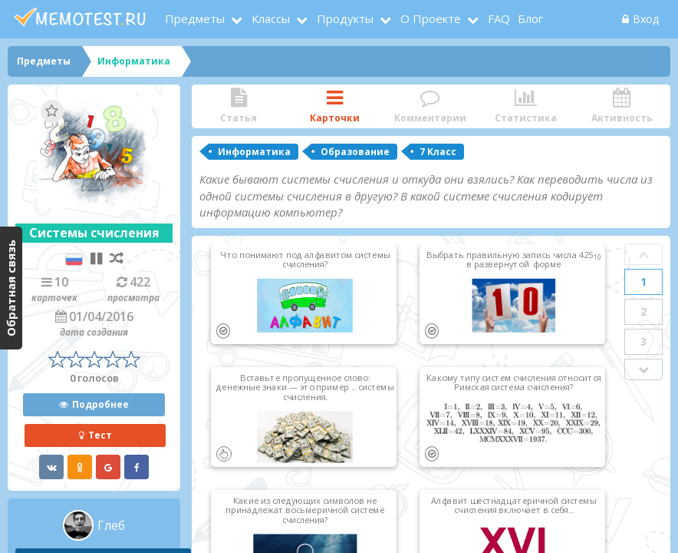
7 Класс (438, 151)
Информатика (254, 151)
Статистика (525, 106)
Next (643, 369)
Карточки (334, 106)
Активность (621, 106)
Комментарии (430, 106)
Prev (643, 254)
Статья (239, 106)
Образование (355, 151)
